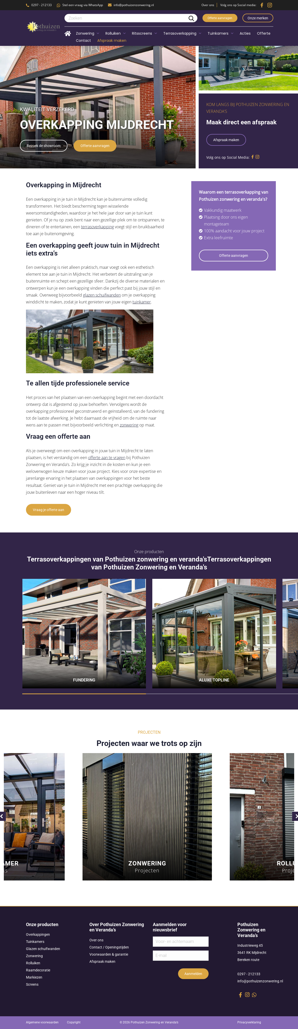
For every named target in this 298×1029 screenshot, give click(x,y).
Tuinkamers (35, 942)
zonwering (129, 425)
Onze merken (258, 18)
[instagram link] (247, 994)
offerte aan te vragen (106, 457)
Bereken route (248, 960)
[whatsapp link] (254, 994)
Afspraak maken (226, 140)
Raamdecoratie (38, 970)
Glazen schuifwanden (43, 949)
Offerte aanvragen (220, 18)
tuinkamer (141, 302)
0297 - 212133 (41, 5)
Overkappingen (38, 934)
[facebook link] (240, 994)
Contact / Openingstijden (109, 947)
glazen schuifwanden (102, 295)
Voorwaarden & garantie (108, 954)
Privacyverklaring (249, 1022)
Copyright (73, 1022)
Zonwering (34, 956)
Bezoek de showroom (44, 146)
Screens (32, 984)
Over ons (207, 5)
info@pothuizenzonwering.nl (134, 5)
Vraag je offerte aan (48, 510)
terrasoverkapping (97, 227)
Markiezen (34, 977)
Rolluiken (33, 963)
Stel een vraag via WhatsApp (82, 5)
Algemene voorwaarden (42, 1022)
